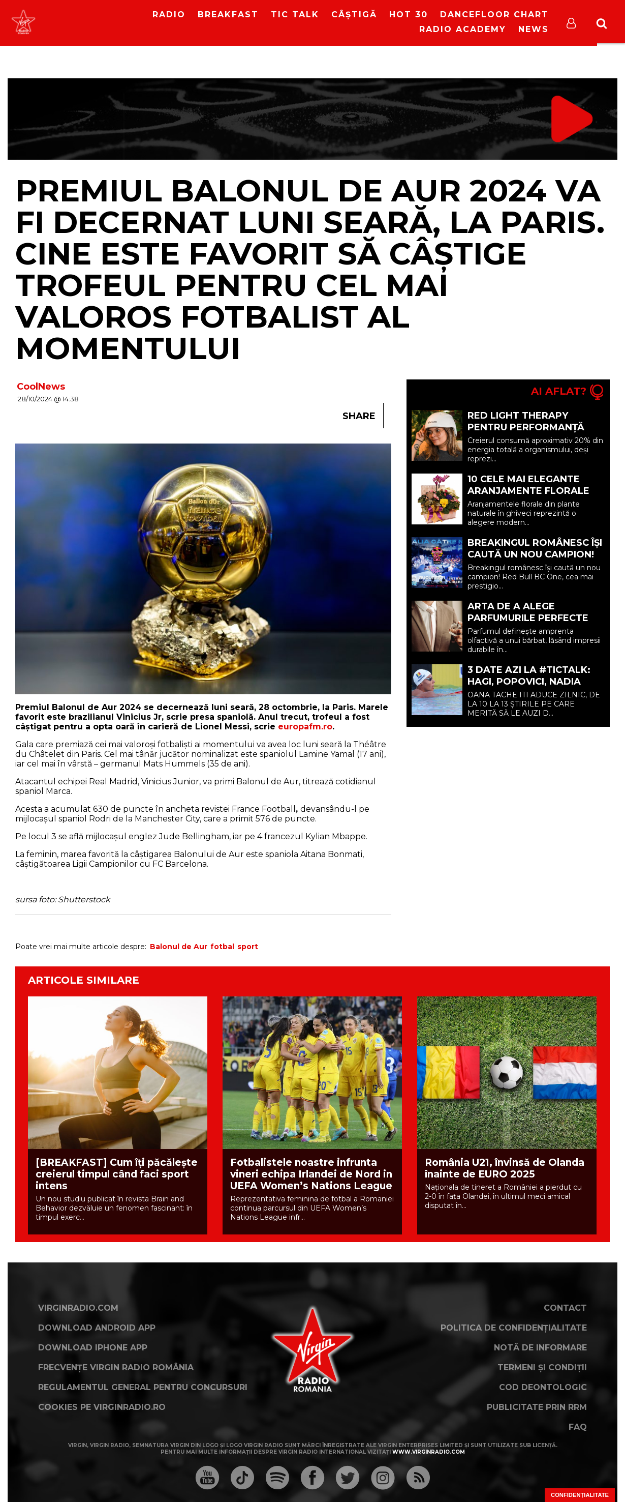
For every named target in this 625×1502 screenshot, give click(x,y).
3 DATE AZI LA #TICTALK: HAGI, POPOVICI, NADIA (528, 675)
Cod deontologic (543, 1387)
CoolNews (41, 386)
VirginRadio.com (78, 1308)
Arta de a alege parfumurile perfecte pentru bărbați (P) (527, 618)
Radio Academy (462, 29)
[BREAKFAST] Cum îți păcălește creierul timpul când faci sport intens (117, 1174)
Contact (565, 1308)
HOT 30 (408, 14)
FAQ (578, 1427)
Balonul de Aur (178, 946)
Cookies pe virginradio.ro (102, 1407)
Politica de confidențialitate (514, 1328)
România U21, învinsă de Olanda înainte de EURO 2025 (504, 1168)
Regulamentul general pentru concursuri (142, 1387)
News (533, 29)
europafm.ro (305, 726)
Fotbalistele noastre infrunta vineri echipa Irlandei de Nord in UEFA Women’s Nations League (311, 1174)
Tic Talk (295, 14)
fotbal (222, 946)
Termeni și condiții (542, 1367)
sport (247, 946)
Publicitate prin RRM (537, 1407)
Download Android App (96, 1328)
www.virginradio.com (428, 1452)
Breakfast (228, 14)
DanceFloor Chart (494, 14)
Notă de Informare (540, 1347)
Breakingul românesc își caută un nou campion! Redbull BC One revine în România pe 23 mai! (535, 560)
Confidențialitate (580, 1495)
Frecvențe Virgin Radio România (116, 1367)
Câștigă (354, 14)
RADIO (168, 14)
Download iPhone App (92, 1347)
